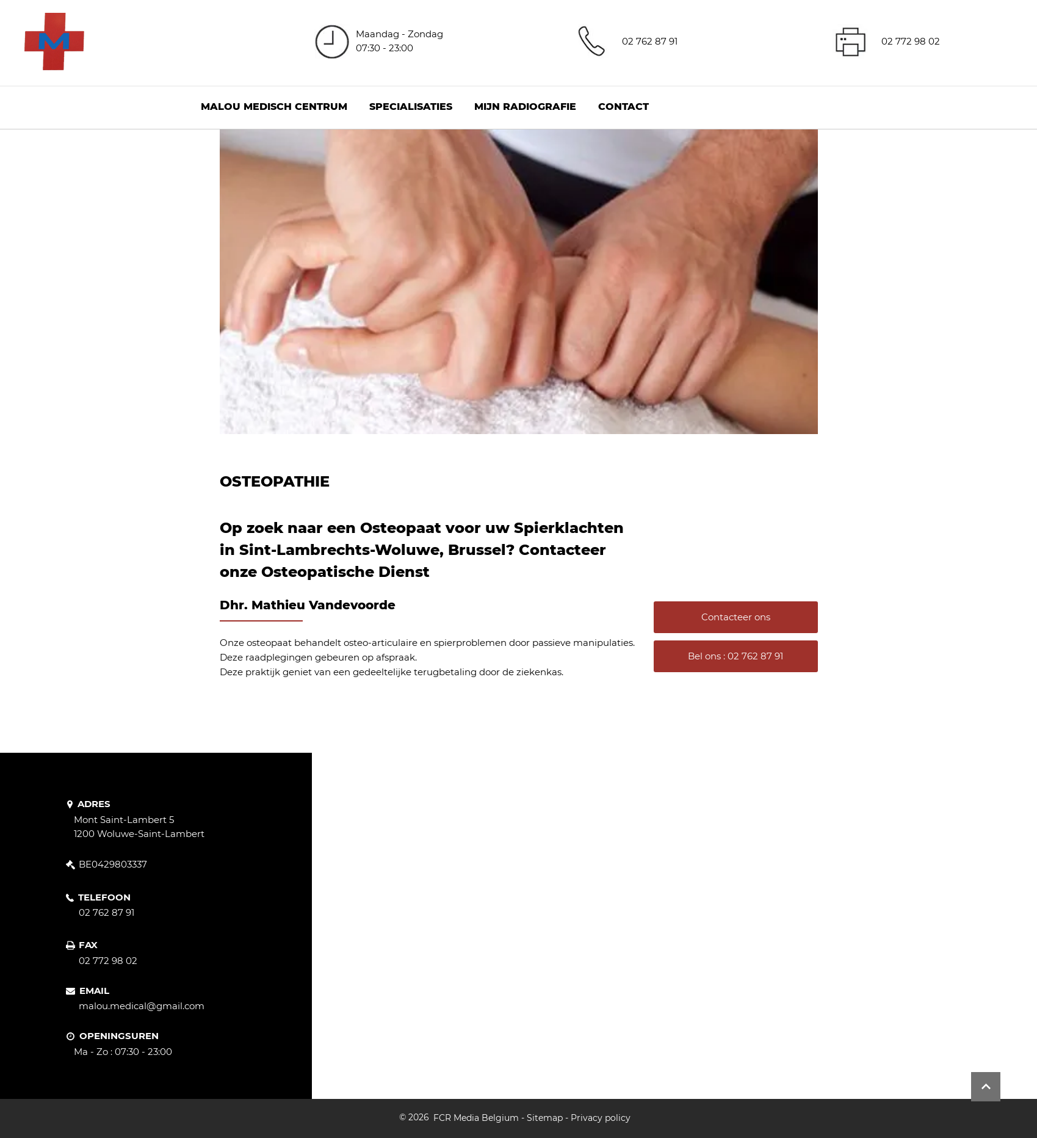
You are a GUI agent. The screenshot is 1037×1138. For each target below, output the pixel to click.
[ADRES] (98, 804)
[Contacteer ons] (736, 617)
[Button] (985, 1086)
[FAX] (82, 945)
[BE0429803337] (114, 864)
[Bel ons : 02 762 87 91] (736, 656)
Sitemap (545, 1117)
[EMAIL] (93, 991)
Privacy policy (601, 1117)
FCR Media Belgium (476, 1117)
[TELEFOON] (103, 897)
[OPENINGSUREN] (128, 1036)
